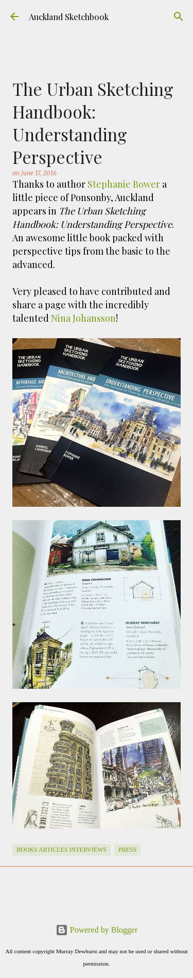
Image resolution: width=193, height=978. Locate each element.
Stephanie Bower (123, 184)
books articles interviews (61, 849)
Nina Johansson (83, 318)
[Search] (178, 16)
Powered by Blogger (97, 929)
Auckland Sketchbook (69, 16)
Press (127, 849)
